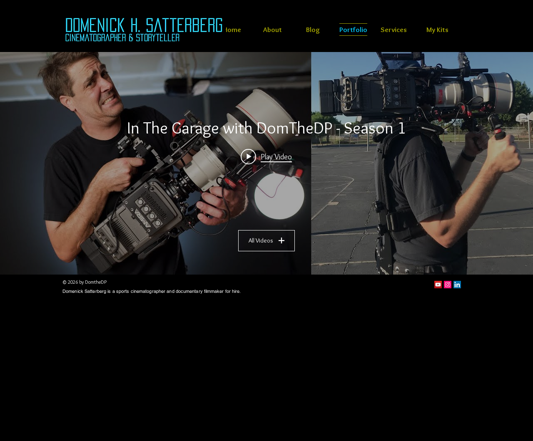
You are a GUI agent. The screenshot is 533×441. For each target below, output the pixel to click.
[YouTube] (438, 284)
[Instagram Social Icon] (447, 284)
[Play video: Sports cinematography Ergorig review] (266, 156)
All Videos (266, 240)
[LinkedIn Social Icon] (457, 284)
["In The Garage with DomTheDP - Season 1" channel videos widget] (266, 163)
